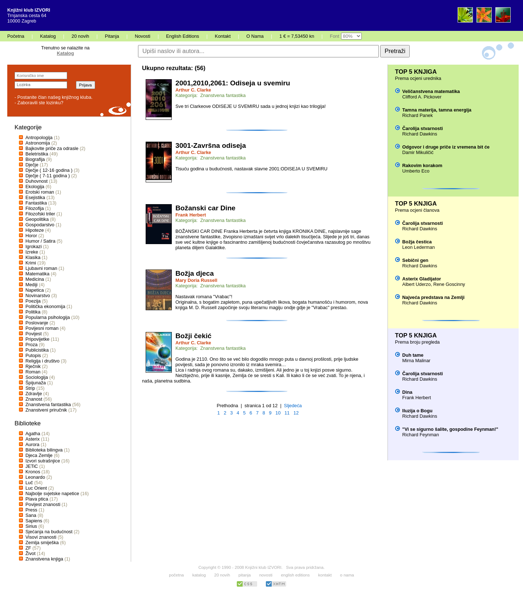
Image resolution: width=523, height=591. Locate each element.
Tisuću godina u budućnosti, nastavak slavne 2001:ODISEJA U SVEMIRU (251, 168)
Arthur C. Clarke (193, 90)
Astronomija (37, 143)
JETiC (31, 466)
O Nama (255, 36)
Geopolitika (37, 219)
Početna (15, 36)
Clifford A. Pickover (422, 97)
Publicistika (37, 350)
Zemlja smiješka (42, 542)
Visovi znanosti (40, 537)
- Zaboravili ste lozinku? (39, 102)
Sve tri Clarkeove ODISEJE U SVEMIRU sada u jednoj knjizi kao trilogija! (250, 106)
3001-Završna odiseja (210, 145)
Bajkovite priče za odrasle (51, 148)
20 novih (80, 36)
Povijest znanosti (42, 504)
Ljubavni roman (41, 268)
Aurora (32, 444)
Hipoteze (34, 230)
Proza (31, 344)
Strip (30, 388)
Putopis (33, 355)
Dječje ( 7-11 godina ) (47, 175)
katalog (199, 575)
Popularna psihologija (47, 317)
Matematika (37, 273)
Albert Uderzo (416, 284)
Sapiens (33, 520)
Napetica (34, 290)
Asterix (32, 439)
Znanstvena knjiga (44, 559)
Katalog (48, 36)
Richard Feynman (420, 434)
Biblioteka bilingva (43, 450)
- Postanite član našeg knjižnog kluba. (54, 97)
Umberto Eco (416, 171)
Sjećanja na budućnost (49, 531)
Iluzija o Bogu (417, 410)
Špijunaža (35, 382)
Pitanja (112, 36)
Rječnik (33, 366)
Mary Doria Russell (196, 280)
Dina (407, 392)
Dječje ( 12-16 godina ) (48, 170)
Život (30, 553)
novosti (266, 575)
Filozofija (34, 208)
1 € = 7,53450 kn (296, 36)
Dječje (31, 164)
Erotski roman (39, 192)
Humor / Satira (40, 241)
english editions (295, 575)
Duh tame (412, 355)
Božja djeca (194, 273)
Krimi (30, 263)
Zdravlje (33, 393)
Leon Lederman (418, 247)
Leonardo (35, 477)
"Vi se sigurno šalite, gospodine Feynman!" (450, 429)
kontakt (325, 575)
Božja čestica (417, 241)
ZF (28, 548)
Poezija (33, 301)
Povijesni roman (41, 328)
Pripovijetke (37, 339)
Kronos (32, 471)
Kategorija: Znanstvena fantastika (210, 95)
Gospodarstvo (39, 224)
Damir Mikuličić (418, 152)
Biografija (35, 159)
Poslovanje (36, 322)
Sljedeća (293, 405)
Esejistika (35, 197)
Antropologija (39, 137)
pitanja (245, 575)
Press (31, 510)
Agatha (32, 433)
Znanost (33, 399)
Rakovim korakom (422, 165)
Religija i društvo (42, 361)
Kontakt (223, 36)
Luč (29, 482)
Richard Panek (417, 115)
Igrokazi (33, 246)
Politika (32, 312)
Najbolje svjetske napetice (52, 493)
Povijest (33, 333)
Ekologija (34, 186)
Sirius (31, 526)
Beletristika (36, 154)
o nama (347, 575)
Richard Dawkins (419, 134)
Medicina (34, 279)
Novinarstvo (37, 295)
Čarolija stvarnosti (422, 128)
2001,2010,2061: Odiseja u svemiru (232, 83)
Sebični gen (415, 260)
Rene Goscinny (449, 284)
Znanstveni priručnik (46, 410)
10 (277, 413)
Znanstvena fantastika (48, 404)
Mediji (31, 284)
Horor (31, 235)
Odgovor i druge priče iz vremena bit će (446, 147)
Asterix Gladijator (421, 279)
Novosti (142, 36)
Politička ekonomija (45, 306)
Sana (30, 515)
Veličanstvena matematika (431, 91)
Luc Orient (36, 488)
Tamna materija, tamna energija (436, 110)
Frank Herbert (190, 215)
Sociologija (36, 377)
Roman (32, 372)
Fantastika (36, 203)
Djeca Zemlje (39, 455)
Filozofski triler (40, 213)
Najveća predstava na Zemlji (433, 297)
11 (286, 413)
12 (296, 413)
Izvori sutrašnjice (42, 461)
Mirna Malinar (416, 360)
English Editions (182, 36)
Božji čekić (193, 336)
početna (176, 575)
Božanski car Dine (205, 208)
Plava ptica (36, 499)
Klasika (32, 257)
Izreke (31, 252)
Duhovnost (36, 181)
